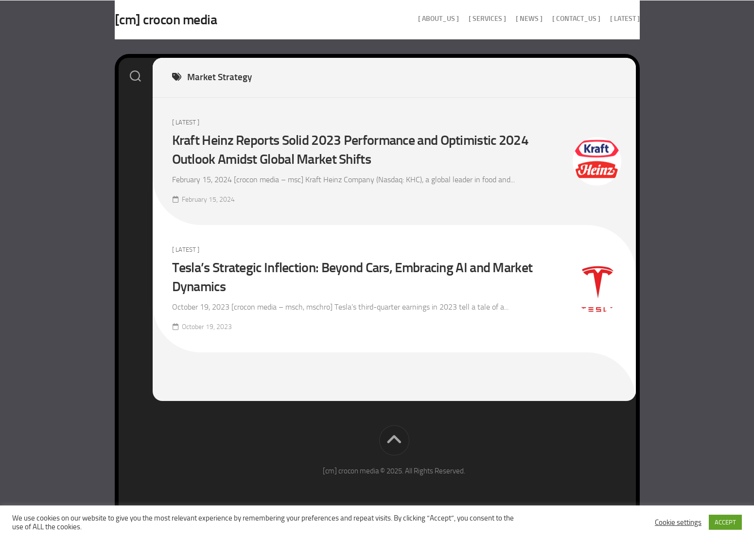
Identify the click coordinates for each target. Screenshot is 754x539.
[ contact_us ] (557, 19)
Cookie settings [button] (678, 522)
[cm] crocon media (185, 20)
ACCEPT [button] (725, 522)
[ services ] (468, 19)
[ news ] (509, 19)
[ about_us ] (419, 19)
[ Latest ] (605, 19)
